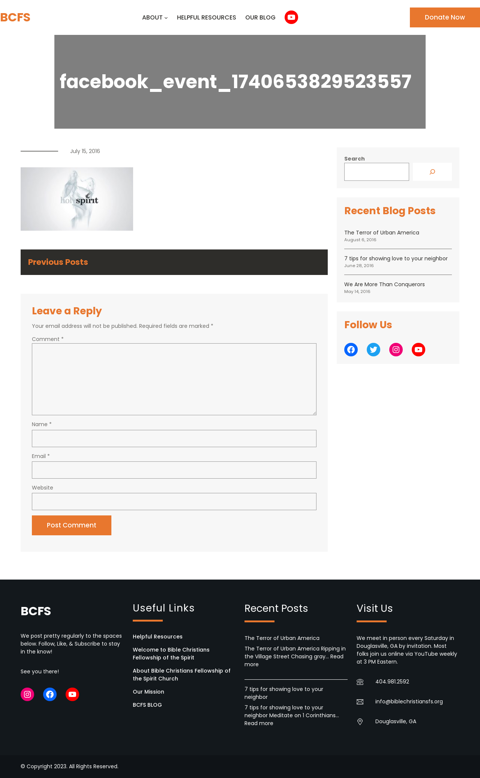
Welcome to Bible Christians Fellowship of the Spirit (171, 653)
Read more (258, 723)
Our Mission (148, 691)
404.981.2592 (392, 681)
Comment (48, 339)
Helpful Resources (158, 636)
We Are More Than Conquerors (384, 284)
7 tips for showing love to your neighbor (396, 258)
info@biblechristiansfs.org (409, 701)
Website (42, 487)
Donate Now (445, 17)
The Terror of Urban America (381, 232)
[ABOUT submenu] (166, 18)
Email (41, 456)
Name (42, 424)
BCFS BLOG (147, 705)
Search (354, 158)
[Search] (432, 172)
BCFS (15, 17)
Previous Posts (58, 262)
